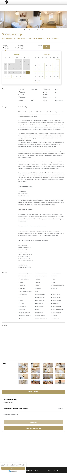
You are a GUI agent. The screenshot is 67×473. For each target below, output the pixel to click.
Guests (40, 45)
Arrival (5, 45)
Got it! (13, 468)
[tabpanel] (17, 19)
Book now (33, 422)
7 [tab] (40, 29)
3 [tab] (29, 29)
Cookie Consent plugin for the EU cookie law (13, 471)
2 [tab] (27, 29)
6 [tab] (37, 29)
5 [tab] (35, 29)
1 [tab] (24, 29)
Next (65, 19)
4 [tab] (32, 29)
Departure (20, 45)
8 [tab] (43, 29)
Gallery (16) (33, 391)
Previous (2, 19)
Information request (33, 428)
